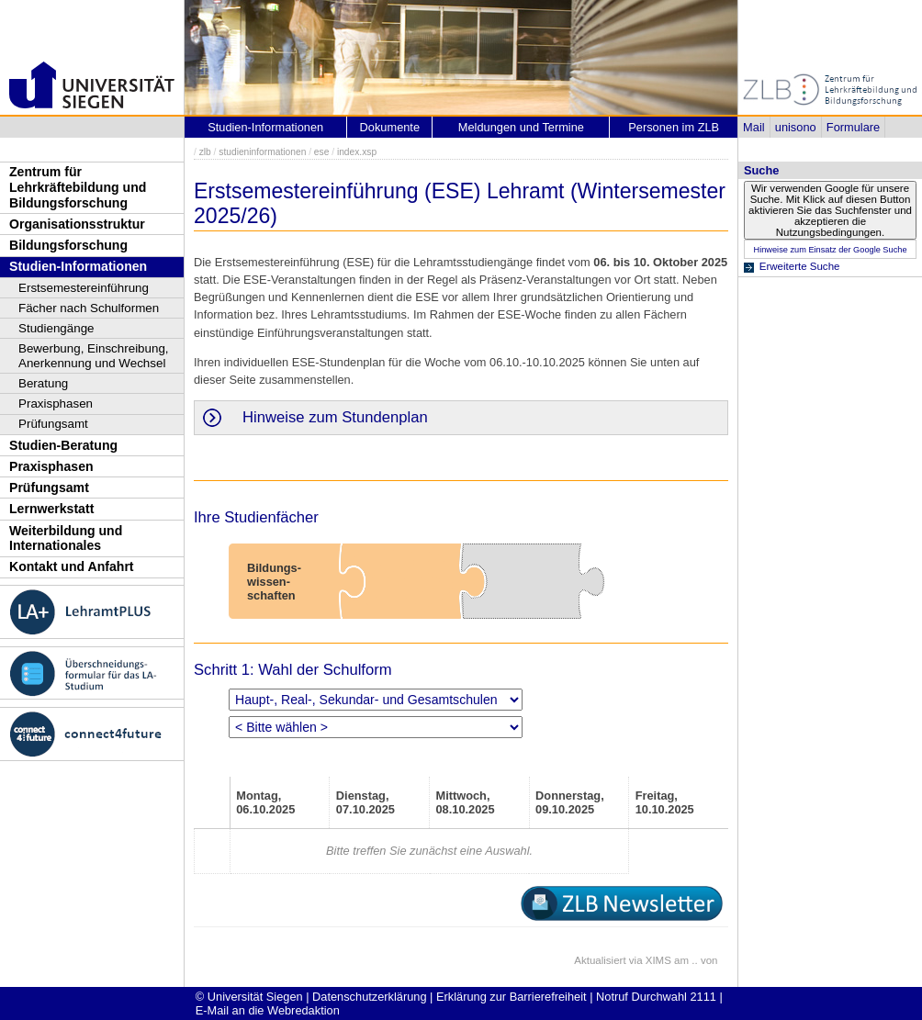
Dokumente (390, 127)
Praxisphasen (55, 403)
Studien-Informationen (78, 266)
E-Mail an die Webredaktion (268, 1010)
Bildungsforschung (68, 245)
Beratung (43, 383)
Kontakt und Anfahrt (71, 566)
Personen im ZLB (673, 127)
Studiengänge (56, 328)
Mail (753, 127)
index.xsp (357, 152)
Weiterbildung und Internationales (65, 538)
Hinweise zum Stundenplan (335, 417)
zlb (205, 152)
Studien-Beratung (63, 445)
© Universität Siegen (249, 996)
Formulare (853, 127)
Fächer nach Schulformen (88, 308)
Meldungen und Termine (521, 127)
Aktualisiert (599, 960)
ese (322, 152)
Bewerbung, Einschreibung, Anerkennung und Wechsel (93, 356)
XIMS (658, 960)
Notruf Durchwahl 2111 (656, 996)
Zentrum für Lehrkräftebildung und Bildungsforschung (77, 186)
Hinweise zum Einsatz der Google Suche (829, 249)
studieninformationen (262, 152)
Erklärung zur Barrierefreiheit (511, 996)
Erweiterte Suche (799, 266)
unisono (795, 127)
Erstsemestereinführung (83, 288)
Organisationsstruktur (77, 224)
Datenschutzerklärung (369, 996)
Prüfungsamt (53, 424)
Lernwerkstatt (51, 508)
